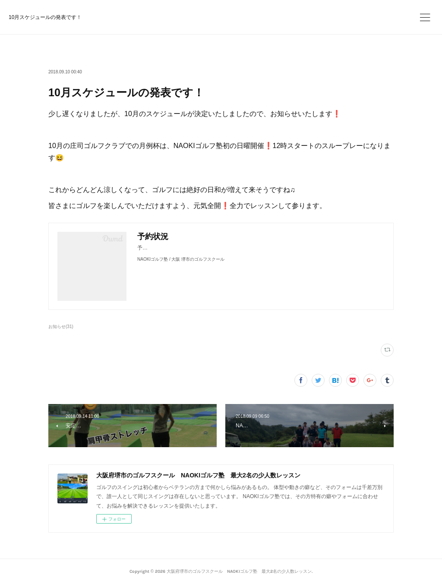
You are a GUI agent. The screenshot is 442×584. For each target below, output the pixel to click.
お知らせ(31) (60, 326)
